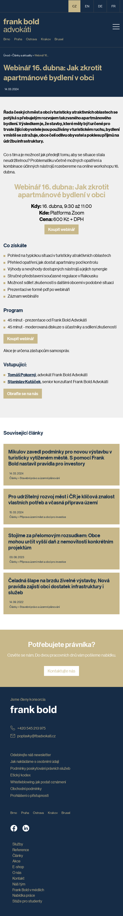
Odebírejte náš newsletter (30, 754)
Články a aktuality (22, 55)
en (87, 6)
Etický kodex (20, 774)
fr (113, 6)
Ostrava (31, 39)
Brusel (59, 39)
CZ (74, 6)
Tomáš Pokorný (22, 374)
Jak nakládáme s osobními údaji (34, 761)
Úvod (6, 55)
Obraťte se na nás (22, 393)
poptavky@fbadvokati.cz (33, 735)
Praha (18, 39)
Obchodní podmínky (26, 788)
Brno (6, 39)
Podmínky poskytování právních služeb (40, 768)
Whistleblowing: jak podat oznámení (38, 781)
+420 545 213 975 (28, 728)
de (100, 6)
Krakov (46, 39)
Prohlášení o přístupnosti (29, 795)
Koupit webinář (61, 229)
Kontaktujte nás (61, 670)
